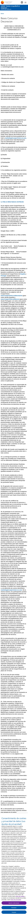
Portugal (3, 275)
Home (2, 13)
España (22, 274)
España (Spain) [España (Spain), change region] (22, 2)
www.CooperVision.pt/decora (10, 299)
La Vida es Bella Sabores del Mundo (12, 202)
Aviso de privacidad (16, 900)
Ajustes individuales (14, 903)
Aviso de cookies (20, 896)
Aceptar (14, 912)
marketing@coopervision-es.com (15, 138)
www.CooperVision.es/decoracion (11, 295)
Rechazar (13, 908)
